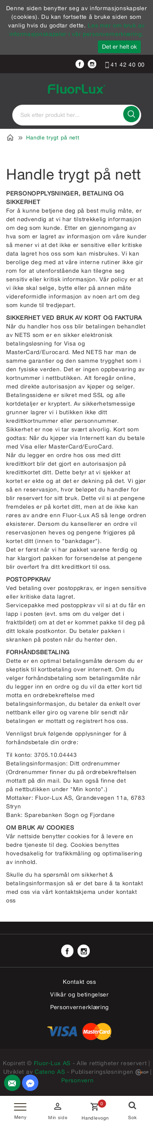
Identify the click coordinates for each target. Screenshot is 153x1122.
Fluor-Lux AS (52, 1063)
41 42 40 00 (125, 64)
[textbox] (76, 115)
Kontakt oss (79, 981)
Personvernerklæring (79, 1007)
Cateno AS (50, 1071)
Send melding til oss (32, 1085)
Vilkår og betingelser (79, 994)
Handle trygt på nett (52, 138)
